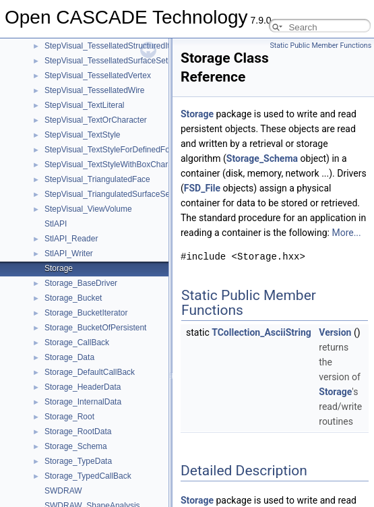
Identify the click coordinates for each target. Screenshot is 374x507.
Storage (58, 268)
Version (335, 332)
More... (346, 232)
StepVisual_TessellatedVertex (97, 75)
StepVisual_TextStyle (82, 135)
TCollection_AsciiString (261, 332)
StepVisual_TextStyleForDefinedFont (110, 149)
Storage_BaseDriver (80, 283)
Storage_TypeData (78, 461)
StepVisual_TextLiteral (84, 105)
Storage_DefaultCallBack (89, 372)
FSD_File (202, 188)
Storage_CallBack (76, 342)
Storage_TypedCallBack (87, 476)
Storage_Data (69, 357)
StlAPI (55, 224)
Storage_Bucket (73, 298)
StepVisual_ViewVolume (88, 209)
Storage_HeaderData (82, 387)
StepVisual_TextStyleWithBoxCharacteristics (124, 164)
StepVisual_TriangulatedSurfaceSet (108, 194)
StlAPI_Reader (71, 238)
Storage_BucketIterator (85, 313)
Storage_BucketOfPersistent (95, 327)
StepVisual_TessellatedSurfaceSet (106, 60)
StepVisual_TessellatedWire (94, 90)
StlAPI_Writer (68, 253)
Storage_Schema (75, 446)
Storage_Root (69, 416)
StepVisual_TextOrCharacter (95, 120)
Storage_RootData (77, 431)
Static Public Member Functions (321, 45)
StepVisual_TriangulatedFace (97, 179)
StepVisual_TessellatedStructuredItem (112, 46)
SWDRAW (63, 491)
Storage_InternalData (82, 402)
